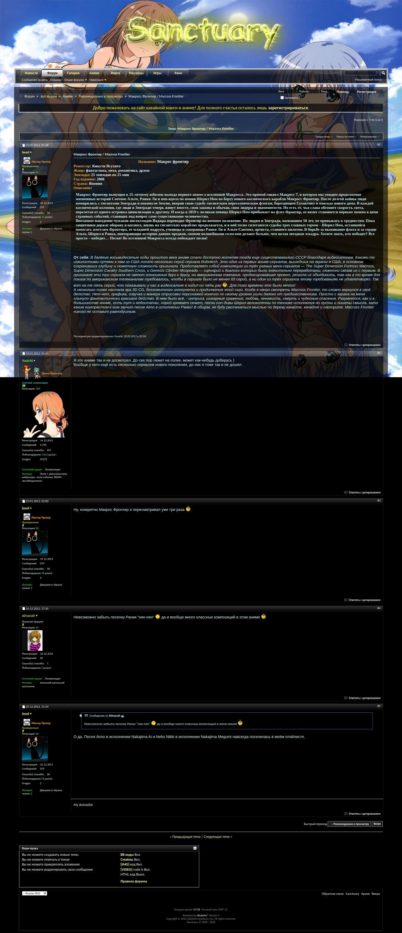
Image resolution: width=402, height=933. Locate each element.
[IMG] (124, 864)
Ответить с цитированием (362, 345)
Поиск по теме (345, 136)
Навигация (96, 79)
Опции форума (74, 79)
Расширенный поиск (368, 79)
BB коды (127, 854)
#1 (378, 145)
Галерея (73, 73)
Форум (52, 73)
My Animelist (83, 805)
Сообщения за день (35, 79)
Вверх (377, 824)
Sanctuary (352, 894)
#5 (378, 706)
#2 (378, 353)
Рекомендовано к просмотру (101, 96)
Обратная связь (333, 894)
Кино (178, 73)
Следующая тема (217, 836)
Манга (115, 73)
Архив (365, 894)
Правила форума (133, 881)
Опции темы (323, 136)
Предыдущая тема (186, 836)
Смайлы (126, 859)
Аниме (94, 73)
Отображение (368, 136)
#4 (378, 608)
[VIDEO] (126, 869)
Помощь (343, 92)
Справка (55, 79)
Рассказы (136, 73)
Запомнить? (290, 97)
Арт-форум (49, 96)
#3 (378, 500)
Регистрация (366, 92)
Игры (157, 73)
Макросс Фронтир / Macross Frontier (205, 129)
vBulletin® (202, 915)
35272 (43, 459)
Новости (31, 73)
